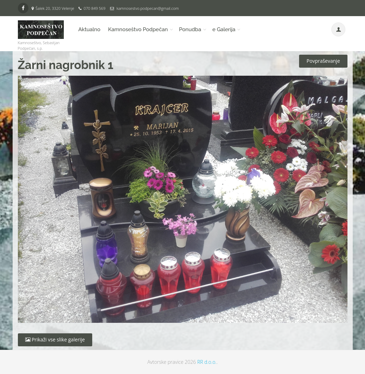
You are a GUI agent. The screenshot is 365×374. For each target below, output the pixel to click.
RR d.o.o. (206, 362)
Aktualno (89, 29)
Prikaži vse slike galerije (55, 339)
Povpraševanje (323, 60)
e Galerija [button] (224, 29)
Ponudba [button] (190, 29)
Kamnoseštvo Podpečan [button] (138, 29)
